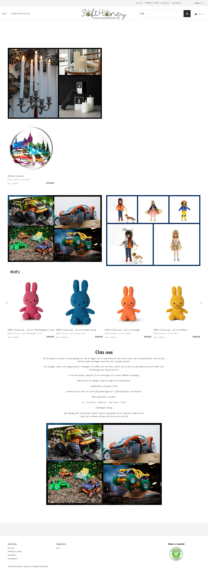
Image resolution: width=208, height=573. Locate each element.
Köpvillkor (165, 3)
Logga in (198, 3)
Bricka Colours (16, 176)
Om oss (139, 3)
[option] (31, 155)
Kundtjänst (176, 3)
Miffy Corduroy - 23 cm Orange (122, 329)
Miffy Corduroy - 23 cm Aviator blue (76, 329)
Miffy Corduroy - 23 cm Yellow (170, 329)
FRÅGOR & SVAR (152, 3)
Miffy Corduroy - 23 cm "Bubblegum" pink (31, 329)
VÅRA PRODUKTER (21, 13)
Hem (4, 13)
